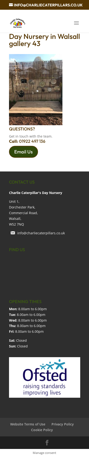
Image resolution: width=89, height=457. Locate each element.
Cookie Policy (42, 430)
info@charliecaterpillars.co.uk (41, 233)
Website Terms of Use (27, 424)
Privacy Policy (63, 424)
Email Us (23, 152)
